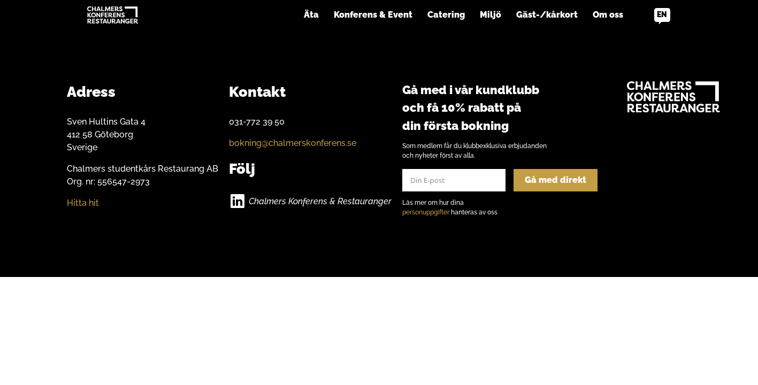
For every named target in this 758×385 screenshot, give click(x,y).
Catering (446, 15)
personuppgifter (425, 212)
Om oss (608, 15)
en (662, 14)
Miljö (490, 15)
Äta (311, 15)
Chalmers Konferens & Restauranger (320, 201)
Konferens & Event (373, 15)
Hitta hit (83, 203)
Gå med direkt (555, 180)
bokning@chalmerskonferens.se (292, 143)
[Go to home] (112, 15)
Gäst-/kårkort (547, 15)
